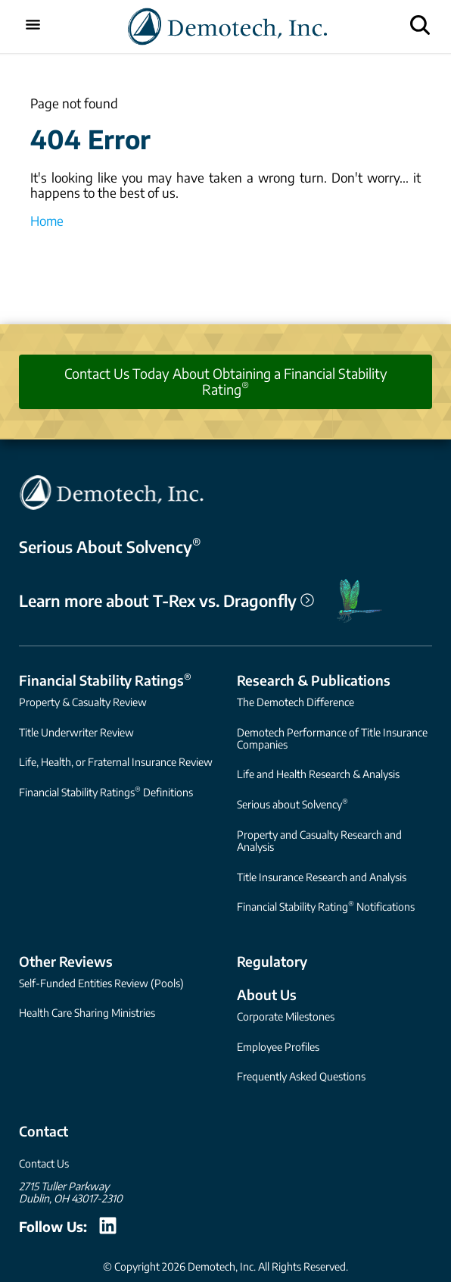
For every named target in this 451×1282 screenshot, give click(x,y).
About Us (267, 994)
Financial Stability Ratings (105, 680)
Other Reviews (66, 961)
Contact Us (44, 1163)
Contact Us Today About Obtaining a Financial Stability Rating (225, 381)
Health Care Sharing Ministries (87, 1012)
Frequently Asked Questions (301, 1076)
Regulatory (272, 961)
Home (47, 220)
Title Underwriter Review (76, 732)
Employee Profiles (278, 1046)
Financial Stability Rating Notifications (326, 906)
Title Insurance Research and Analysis (321, 877)
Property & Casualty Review (83, 702)
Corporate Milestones (285, 1016)
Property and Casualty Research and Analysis (319, 840)
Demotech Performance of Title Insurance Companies (332, 738)
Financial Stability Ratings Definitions (106, 791)
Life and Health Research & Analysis (318, 774)
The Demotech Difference (295, 702)
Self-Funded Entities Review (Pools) (101, 983)
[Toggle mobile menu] (33, 26)
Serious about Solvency (292, 803)
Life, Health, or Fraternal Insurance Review (116, 761)
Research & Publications (313, 680)
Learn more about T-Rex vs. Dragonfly (166, 601)
